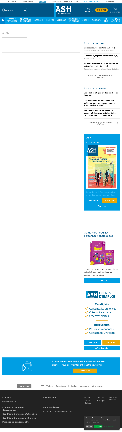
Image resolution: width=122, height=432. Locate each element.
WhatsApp (97, 386)
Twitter (50, 386)
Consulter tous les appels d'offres (100, 123)
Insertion (50, 20)
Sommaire (93, 200)
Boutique (12, 2)
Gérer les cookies (113, 398)
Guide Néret (27, 2)
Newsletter (88, 11)
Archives (102, 206)
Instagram (84, 386)
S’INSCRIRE (85, 370)
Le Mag (106, 20)
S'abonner (101, 10)
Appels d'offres (93, 2)
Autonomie (38, 20)
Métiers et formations (12, 20)
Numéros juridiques (115, 20)
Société (85, 20)
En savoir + (102, 280)
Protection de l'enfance (25, 20)
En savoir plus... (109, 426)
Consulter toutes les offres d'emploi (100, 76)
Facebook (61, 386)
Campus (42, 1)
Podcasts (97, 20)
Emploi (87, 397)
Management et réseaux (74, 20)
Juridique (61, 20)
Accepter (98, 426)
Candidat (92, 342)
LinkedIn (72, 386)
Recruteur (111, 342)
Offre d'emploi (101, 348)
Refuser (89, 426)
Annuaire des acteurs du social (65, 2)
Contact (110, 2)
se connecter (115, 12)
